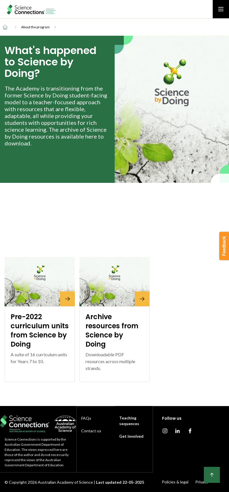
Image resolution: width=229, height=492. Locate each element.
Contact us (91, 430)
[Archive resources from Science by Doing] (114, 281)
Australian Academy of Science (65, 482)
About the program (35, 27)
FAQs (86, 418)
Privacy (201, 481)
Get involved (131, 436)
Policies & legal (175, 481)
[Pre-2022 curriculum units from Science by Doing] (40, 281)
